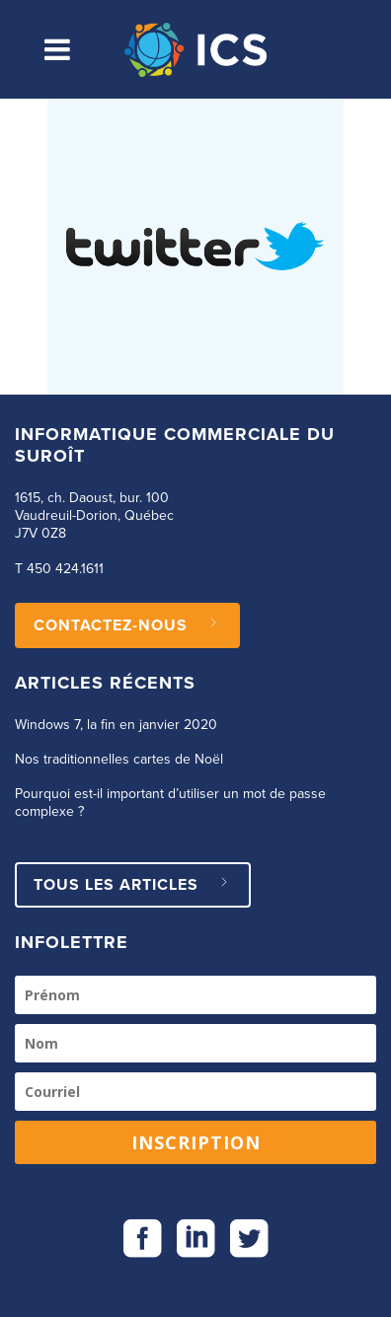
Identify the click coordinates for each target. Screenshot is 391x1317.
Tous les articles (133, 885)
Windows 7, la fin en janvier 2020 (116, 725)
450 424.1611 (65, 569)
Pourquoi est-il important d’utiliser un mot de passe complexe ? (170, 803)
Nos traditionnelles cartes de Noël (119, 760)
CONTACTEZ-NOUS (127, 625)
